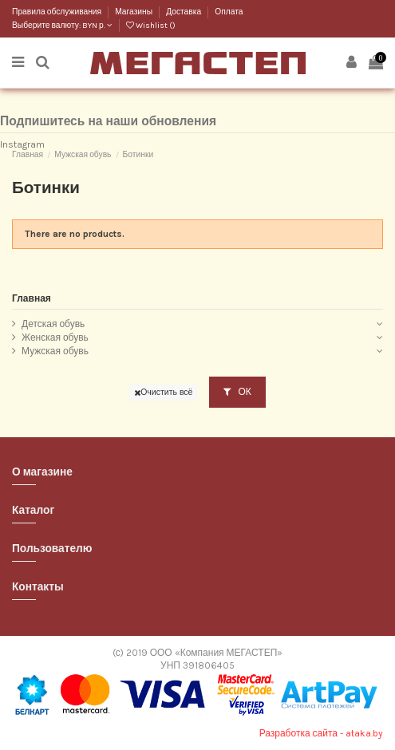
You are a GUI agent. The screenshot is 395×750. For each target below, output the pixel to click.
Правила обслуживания (57, 12)
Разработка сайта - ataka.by (321, 733)
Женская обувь (55, 337)
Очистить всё (163, 392)
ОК (237, 391)
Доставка (184, 12)
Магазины (134, 12)
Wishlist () (151, 25)
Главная (31, 298)
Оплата (229, 12)
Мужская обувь (55, 351)
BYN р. (97, 25)
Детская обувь (53, 324)
